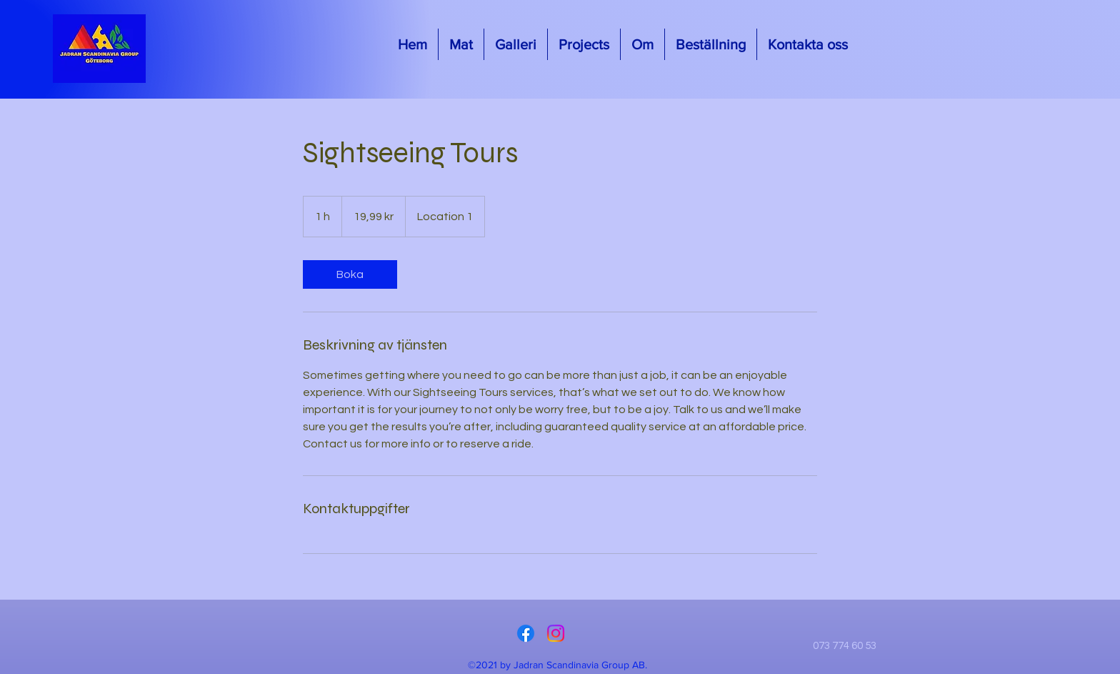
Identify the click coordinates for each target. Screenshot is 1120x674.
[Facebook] (525, 633)
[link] (350, 274)
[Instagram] (555, 633)
